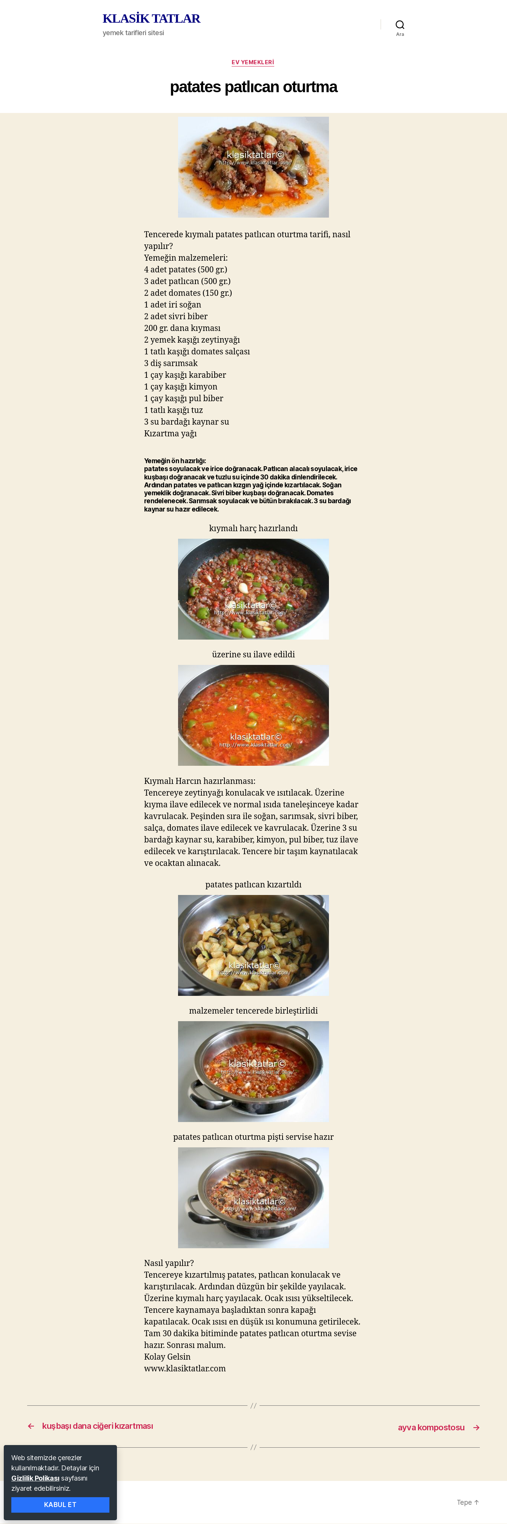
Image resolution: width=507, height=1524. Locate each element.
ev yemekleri (253, 63)
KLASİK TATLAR (151, 18)
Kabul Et (60, 1505)
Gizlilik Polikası (35, 1478)
